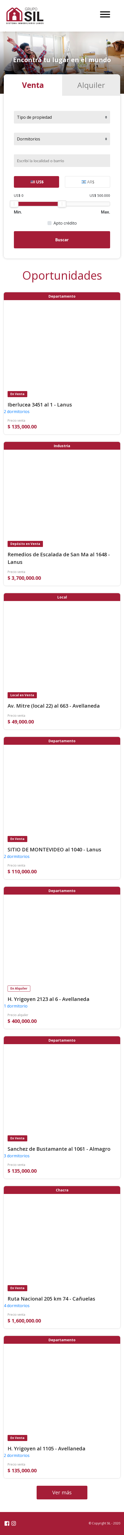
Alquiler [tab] (91, 85)
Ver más (62, 1492)
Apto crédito (65, 223)
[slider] (14, 203)
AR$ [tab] (88, 182)
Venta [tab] (33, 85)
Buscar (62, 240)
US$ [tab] (37, 182)
